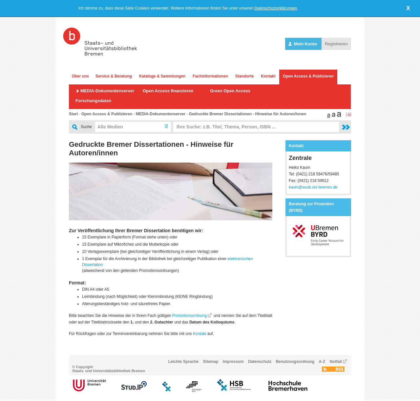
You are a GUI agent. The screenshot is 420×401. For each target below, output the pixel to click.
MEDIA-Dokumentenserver (107, 90)
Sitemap (211, 361)
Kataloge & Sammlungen (162, 76)
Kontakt (268, 76)
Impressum (233, 361)
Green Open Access (230, 90)
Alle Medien (110, 126)
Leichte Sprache (183, 361)
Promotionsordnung (189, 315)
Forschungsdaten (93, 100)
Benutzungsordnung (295, 361)
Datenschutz (259, 361)
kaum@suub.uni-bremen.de (313, 187)
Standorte (244, 76)
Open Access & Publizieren (308, 76)
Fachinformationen (210, 76)
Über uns (80, 76)
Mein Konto (303, 43)
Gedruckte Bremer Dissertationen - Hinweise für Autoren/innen (247, 114)
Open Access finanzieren (168, 90)
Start (73, 114)
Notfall (336, 361)
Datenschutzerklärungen (275, 8)
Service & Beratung (113, 76)
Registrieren (336, 43)
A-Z (322, 361)
